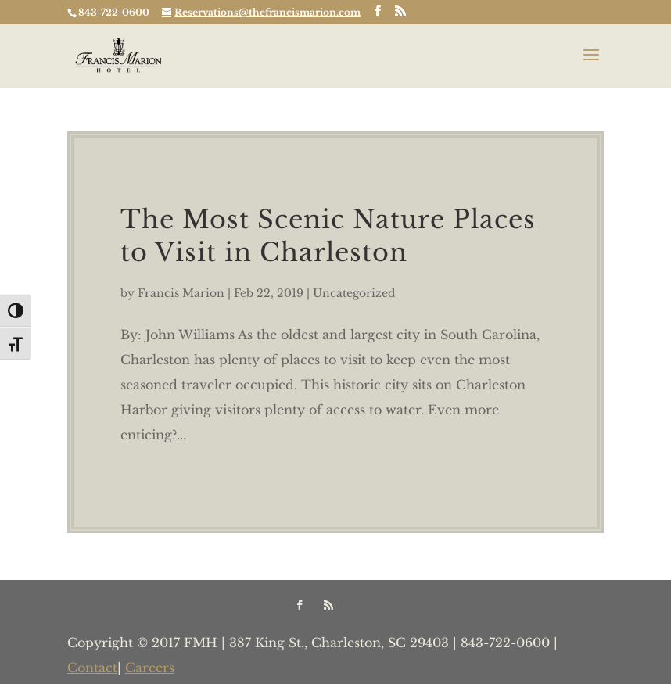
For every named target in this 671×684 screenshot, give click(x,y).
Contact (92, 667)
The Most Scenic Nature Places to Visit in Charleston (328, 236)
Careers (149, 667)
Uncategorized (354, 293)
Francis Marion (181, 293)
